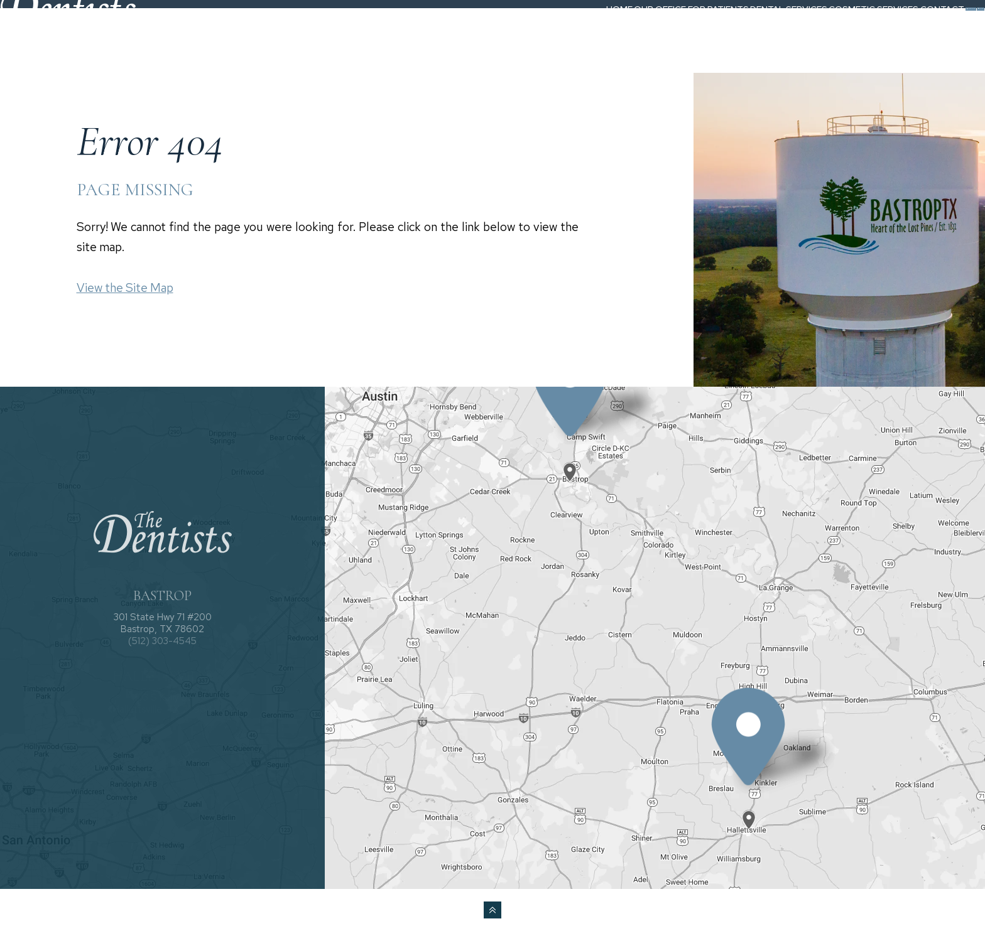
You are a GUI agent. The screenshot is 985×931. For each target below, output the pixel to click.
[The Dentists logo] (92, 33)
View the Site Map (125, 288)
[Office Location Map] (570, 461)
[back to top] (492, 909)
